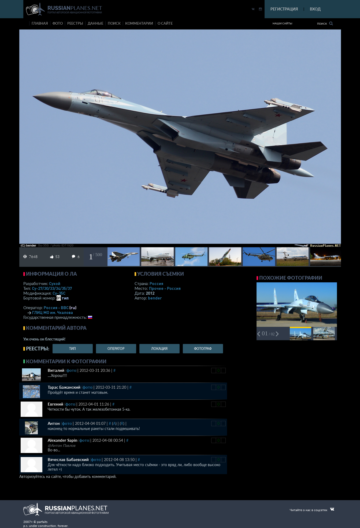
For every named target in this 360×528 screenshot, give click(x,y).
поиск (114, 23)
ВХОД (315, 9)
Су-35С (59, 293)
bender (155, 297)
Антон (54, 423)
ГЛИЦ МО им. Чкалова (52, 312)
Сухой (54, 283)
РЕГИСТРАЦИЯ (284, 9)
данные (95, 23)
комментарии (139, 23)
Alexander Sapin (62, 440)
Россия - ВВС (56, 307)
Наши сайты (282, 23)
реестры (75, 23)
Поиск (325, 23)
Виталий (56, 370)
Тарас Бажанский (64, 387)
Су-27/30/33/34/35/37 (52, 288)
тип (65, 297)
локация (159, 349)
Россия (156, 283)
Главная (40, 23)
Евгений (55, 404)
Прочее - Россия (165, 288)
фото (58, 23)
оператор (115, 349)
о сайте (165, 23)
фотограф (202, 349)
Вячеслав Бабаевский (68, 459)
